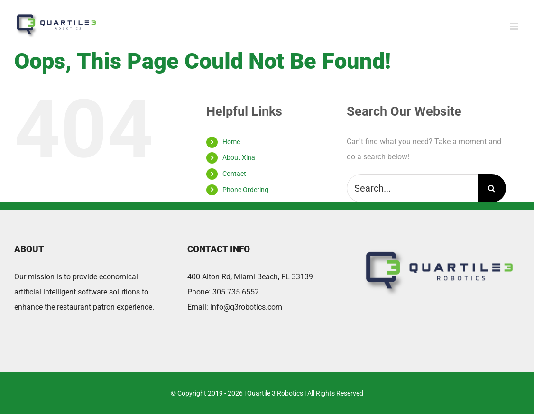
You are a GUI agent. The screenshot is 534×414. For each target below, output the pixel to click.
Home (231, 142)
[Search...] (412, 188)
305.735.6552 (235, 291)
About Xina (238, 157)
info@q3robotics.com (246, 307)
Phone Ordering (245, 189)
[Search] (492, 188)
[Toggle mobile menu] (515, 26)
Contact (234, 173)
